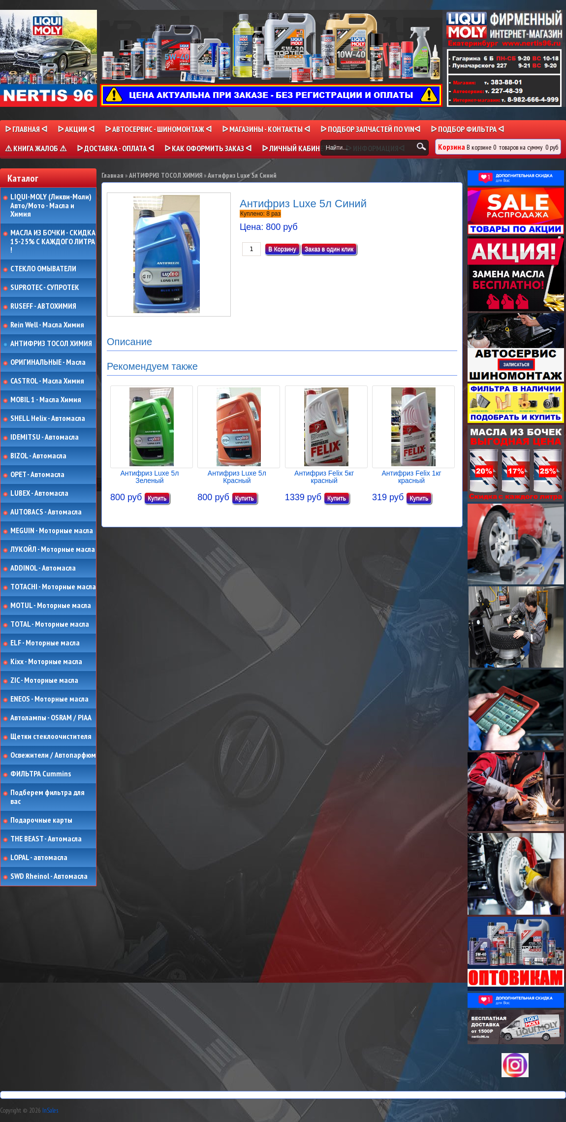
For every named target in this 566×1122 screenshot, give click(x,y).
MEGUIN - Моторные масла (51, 530)
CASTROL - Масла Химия (47, 381)
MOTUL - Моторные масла (50, 605)
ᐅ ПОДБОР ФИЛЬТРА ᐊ (467, 129)
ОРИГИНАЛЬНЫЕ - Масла (48, 362)
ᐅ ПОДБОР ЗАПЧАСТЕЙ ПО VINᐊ (370, 129)
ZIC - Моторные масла (44, 680)
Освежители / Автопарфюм (53, 755)
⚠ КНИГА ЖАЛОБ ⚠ (35, 148)
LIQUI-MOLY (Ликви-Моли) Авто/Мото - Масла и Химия (51, 205)
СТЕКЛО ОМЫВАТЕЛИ (43, 268)
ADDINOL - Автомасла (43, 568)
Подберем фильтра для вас (47, 796)
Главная (112, 175)
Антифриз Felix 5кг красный (324, 476)
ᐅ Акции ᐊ (76, 129)
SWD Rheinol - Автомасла (49, 876)
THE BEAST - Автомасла (46, 838)
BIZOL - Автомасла (38, 455)
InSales (50, 1110)
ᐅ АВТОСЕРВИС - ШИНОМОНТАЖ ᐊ (158, 129)
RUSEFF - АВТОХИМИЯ (43, 306)
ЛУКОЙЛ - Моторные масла (52, 549)
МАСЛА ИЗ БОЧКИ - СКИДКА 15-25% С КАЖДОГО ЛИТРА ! (52, 241)
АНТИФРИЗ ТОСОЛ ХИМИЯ (51, 343)
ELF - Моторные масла (45, 643)
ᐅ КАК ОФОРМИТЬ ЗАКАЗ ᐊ (208, 148)
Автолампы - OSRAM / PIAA (51, 717)
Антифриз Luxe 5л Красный (237, 476)
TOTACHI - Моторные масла (53, 586)
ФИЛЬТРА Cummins (40, 773)
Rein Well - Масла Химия (47, 325)
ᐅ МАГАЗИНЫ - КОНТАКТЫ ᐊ (266, 129)
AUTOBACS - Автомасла (46, 512)
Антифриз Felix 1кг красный (411, 476)
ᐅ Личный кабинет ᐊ (298, 148)
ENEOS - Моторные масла (49, 699)
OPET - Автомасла (37, 474)
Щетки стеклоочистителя (51, 736)
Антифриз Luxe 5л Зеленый (150, 476)
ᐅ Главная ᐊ (26, 129)
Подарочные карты (41, 820)
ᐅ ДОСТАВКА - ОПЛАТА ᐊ (115, 148)
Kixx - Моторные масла (46, 661)
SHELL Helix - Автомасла (47, 418)
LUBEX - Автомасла (39, 493)
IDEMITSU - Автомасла (44, 437)
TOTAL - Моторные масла (49, 624)
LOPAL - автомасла (38, 857)
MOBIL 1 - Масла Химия (45, 399)
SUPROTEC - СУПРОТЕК (44, 287)
